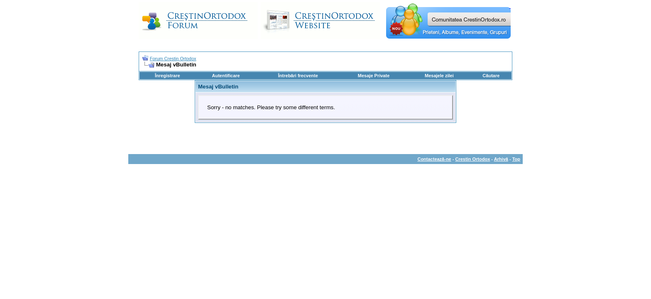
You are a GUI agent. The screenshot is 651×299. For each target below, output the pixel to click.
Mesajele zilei (439, 75)
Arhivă (501, 159)
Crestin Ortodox (472, 159)
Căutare (490, 75)
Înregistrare (167, 75)
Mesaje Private (373, 75)
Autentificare (226, 75)
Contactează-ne (434, 159)
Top (516, 159)
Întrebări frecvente (298, 75)
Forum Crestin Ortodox (173, 58)
